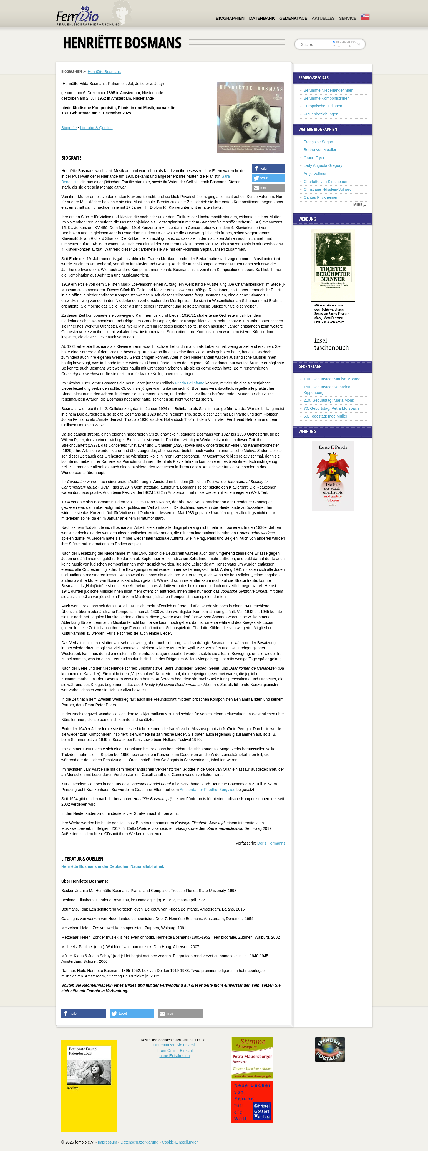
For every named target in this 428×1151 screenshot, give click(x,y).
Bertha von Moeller (320, 149)
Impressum (107, 1142)
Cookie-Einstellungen (180, 1142)
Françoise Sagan (318, 142)
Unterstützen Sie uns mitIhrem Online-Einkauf (174, 1050)
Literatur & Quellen (96, 127)
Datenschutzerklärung (139, 1142)
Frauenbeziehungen (321, 114)
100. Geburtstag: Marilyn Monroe (332, 379)
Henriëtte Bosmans (104, 71)
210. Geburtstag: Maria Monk (329, 400)
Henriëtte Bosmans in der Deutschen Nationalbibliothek (112, 866)
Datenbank (262, 18)
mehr (357, 205)
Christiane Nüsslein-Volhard (328, 189)
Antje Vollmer (315, 173)
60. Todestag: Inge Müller (325, 416)
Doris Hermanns (271, 843)
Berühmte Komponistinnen (326, 98)
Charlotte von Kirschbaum (326, 181)
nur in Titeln (342, 46)
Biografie (69, 127)
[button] (268, 168)
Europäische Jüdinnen (323, 106)
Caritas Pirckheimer (321, 197)
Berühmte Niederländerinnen (328, 90)
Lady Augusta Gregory (323, 165)
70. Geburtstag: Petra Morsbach (331, 408)
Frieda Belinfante (189, 383)
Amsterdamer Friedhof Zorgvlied (207, 789)
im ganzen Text (344, 41)
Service (347, 18)
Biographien (230, 18)
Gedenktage (293, 18)
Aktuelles (323, 18)
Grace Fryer (314, 157)
